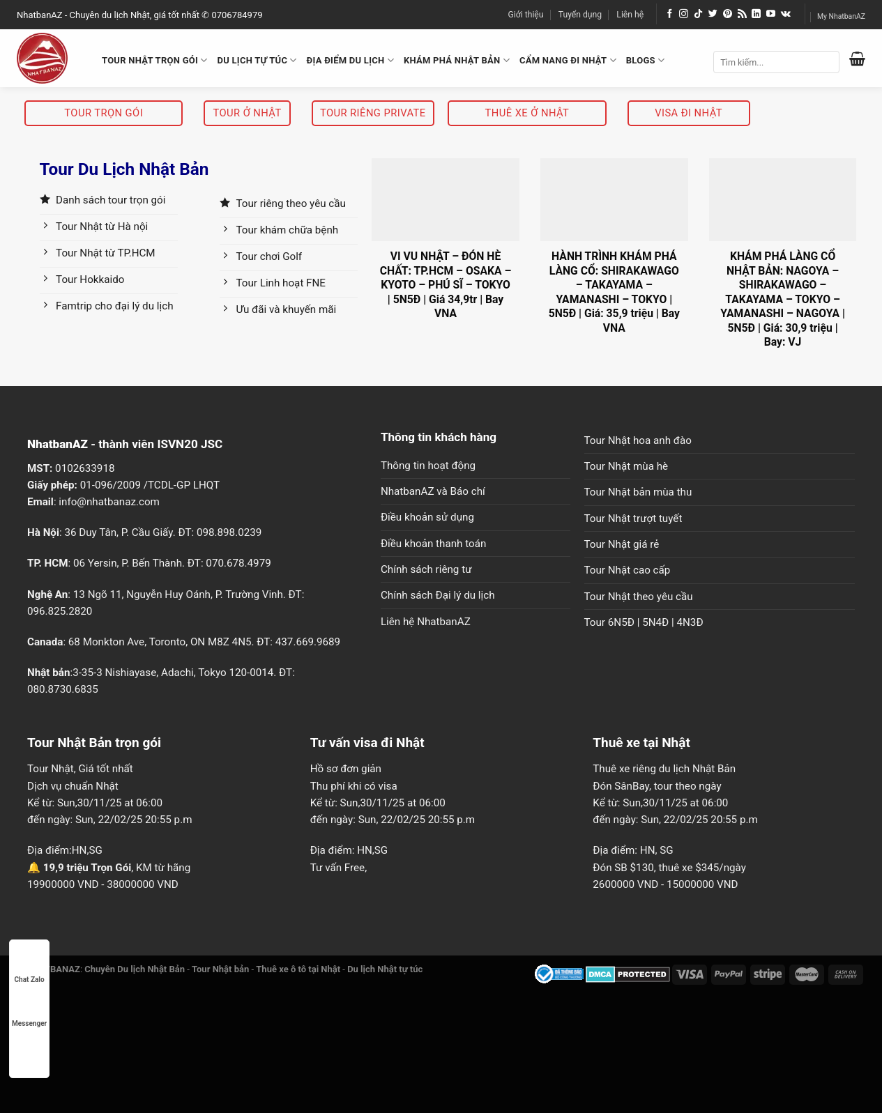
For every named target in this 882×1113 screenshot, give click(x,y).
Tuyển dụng (580, 15)
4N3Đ (690, 622)
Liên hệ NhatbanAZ (426, 621)
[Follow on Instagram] (683, 14)
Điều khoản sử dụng (427, 517)
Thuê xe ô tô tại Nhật (298, 969)
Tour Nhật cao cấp (627, 570)
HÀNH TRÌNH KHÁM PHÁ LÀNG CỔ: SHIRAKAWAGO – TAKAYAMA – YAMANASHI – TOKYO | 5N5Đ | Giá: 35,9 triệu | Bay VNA (614, 292)
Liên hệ (630, 15)
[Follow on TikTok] (698, 14)
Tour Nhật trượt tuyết (633, 518)
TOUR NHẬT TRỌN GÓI (155, 60)
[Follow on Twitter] (712, 14)
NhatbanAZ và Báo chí (433, 491)
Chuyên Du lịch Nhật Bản (134, 969)
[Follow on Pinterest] (727, 14)
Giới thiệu (526, 15)
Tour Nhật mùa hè (626, 466)
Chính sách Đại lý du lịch (438, 595)
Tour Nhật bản (220, 969)
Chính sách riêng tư (426, 569)
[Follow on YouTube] (770, 14)
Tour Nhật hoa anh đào (638, 440)
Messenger (29, 1010)
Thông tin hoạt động (428, 465)
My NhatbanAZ (841, 16)
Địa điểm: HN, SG (633, 850)
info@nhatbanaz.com (109, 502)
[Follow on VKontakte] (786, 14)
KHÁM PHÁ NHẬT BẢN (457, 60)
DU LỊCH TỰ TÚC (257, 60)
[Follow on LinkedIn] (756, 14)
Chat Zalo (30, 966)
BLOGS (645, 60)
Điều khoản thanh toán (433, 543)
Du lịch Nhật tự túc (385, 969)
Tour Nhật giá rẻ (622, 544)
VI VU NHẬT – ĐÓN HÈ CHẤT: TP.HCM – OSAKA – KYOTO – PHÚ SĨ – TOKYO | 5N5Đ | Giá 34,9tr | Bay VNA (446, 285)
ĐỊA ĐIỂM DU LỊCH (350, 60)
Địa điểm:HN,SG (64, 850)
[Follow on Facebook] (669, 14)
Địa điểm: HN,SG (349, 850)
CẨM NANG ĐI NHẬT (567, 60)
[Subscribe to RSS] (742, 14)
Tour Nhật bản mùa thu (638, 492)
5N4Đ (655, 622)
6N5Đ (621, 622)
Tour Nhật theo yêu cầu (638, 596)
